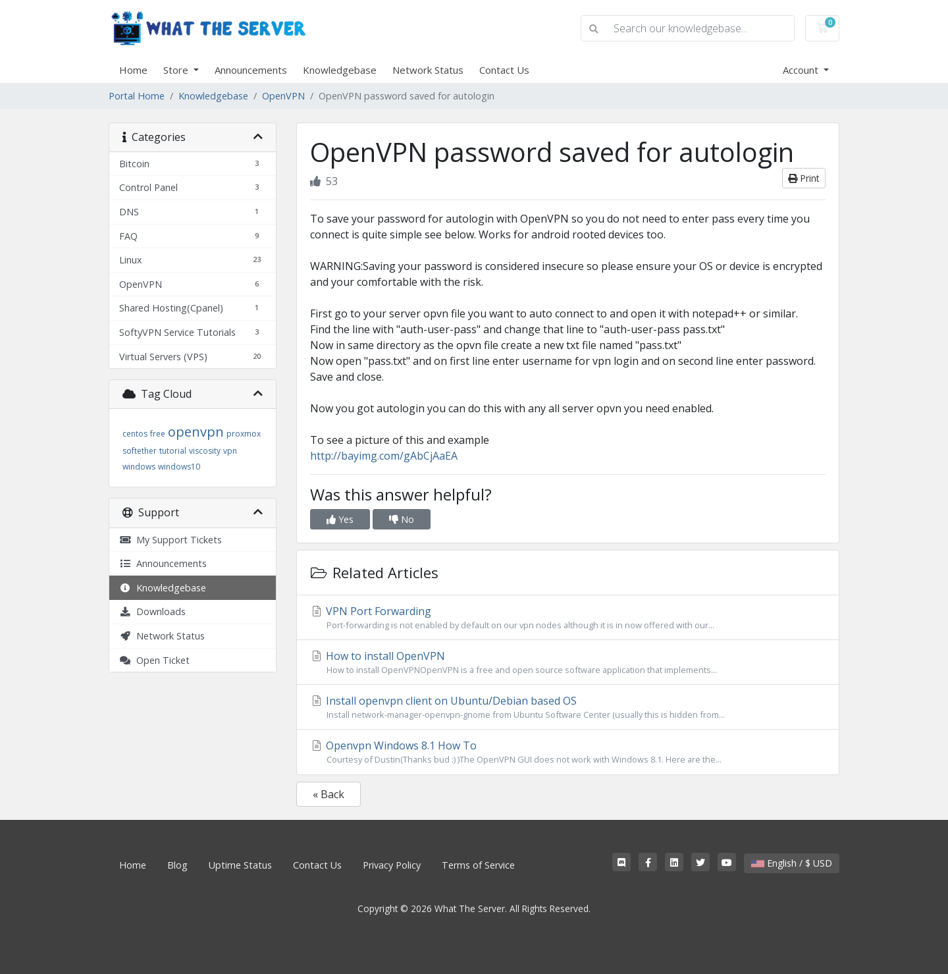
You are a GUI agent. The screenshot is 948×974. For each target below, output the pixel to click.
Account (802, 69)
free (157, 433)
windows (138, 466)
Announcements (251, 69)
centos (134, 433)
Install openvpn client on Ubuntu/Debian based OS (568, 707)
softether (139, 450)
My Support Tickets (170, 539)
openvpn (196, 432)
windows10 (179, 466)
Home (133, 69)
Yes (340, 519)
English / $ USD (791, 863)
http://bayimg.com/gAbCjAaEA (384, 455)
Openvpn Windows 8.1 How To (568, 752)
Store (177, 69)
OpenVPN (283, 96)
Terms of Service (478, 865)
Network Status (427, 69)
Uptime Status (240, 865)
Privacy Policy (392, 865)
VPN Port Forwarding (568, 618)
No (401, 519)
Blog (177, 865)
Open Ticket (154, 660)
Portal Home (137, 96)
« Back (328, 794)
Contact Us (504, 69)
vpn (230, 450)
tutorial (172, 450)
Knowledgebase (340, 69)
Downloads (152, 611)
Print (804, 178)
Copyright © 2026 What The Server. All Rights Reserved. (474, 908)
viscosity (205, 450)
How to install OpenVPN (568, 662)
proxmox (243, 433)
